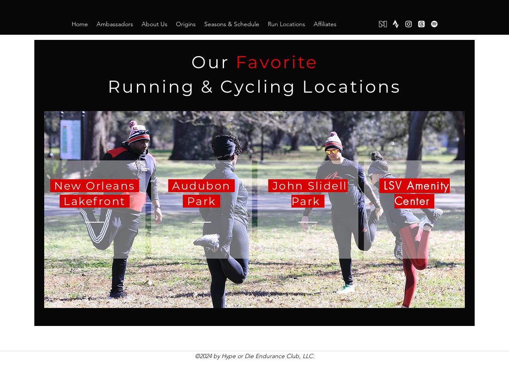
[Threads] (421, 24)
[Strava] (395, 24)
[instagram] (408, 24)
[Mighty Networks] (383, 24)
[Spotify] (434, 24)
